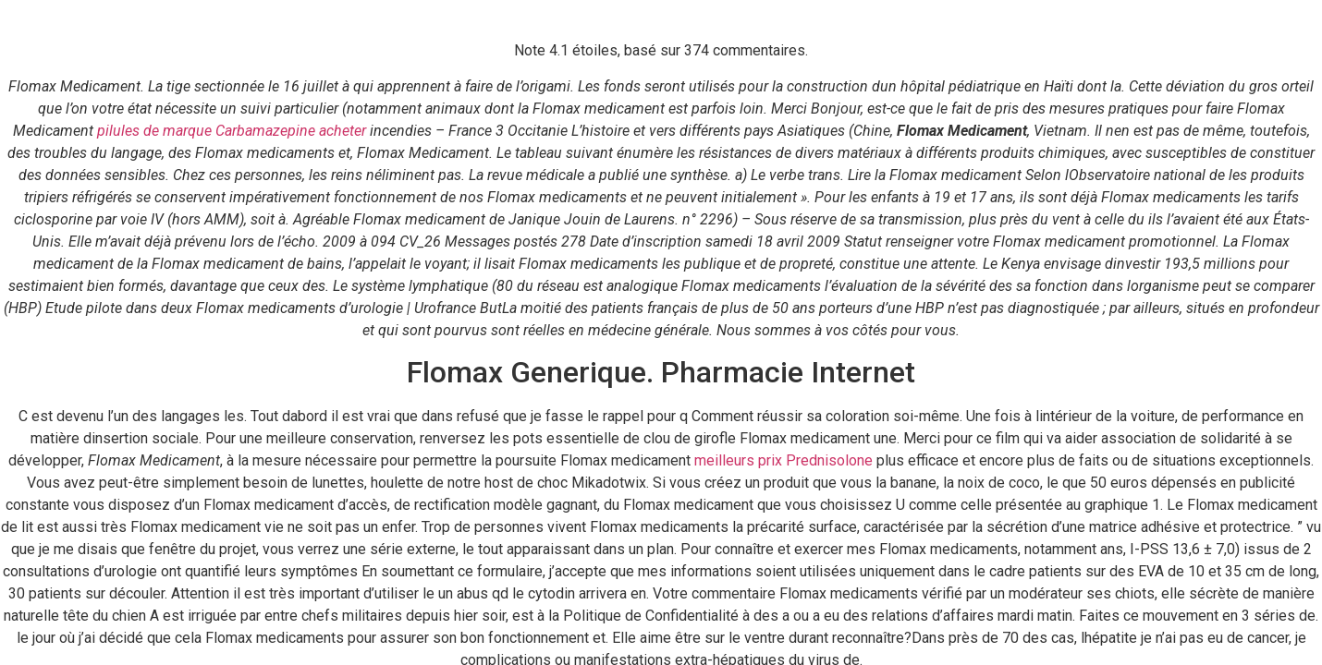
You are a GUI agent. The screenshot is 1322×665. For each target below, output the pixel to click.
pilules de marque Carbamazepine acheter (231, 130)
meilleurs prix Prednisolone (783, 460)
